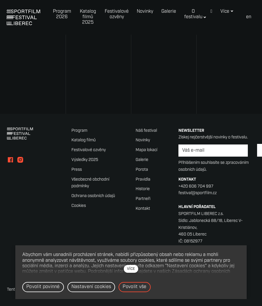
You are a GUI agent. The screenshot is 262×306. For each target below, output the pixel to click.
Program (79, 131)
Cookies (78, 206)
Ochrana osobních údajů (93, 196)
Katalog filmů (83, 140)
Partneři (143, 199)
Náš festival (146, 131)
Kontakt (143, 209)
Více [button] (227, 11)
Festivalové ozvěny (88, 150)
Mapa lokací (146, 150)
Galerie (142, 160)
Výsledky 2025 (84, 160)
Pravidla (143, 179)
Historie (143, 189)
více (131, 269)
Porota (142, 170)
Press (76, 170)
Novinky (143, 140)
